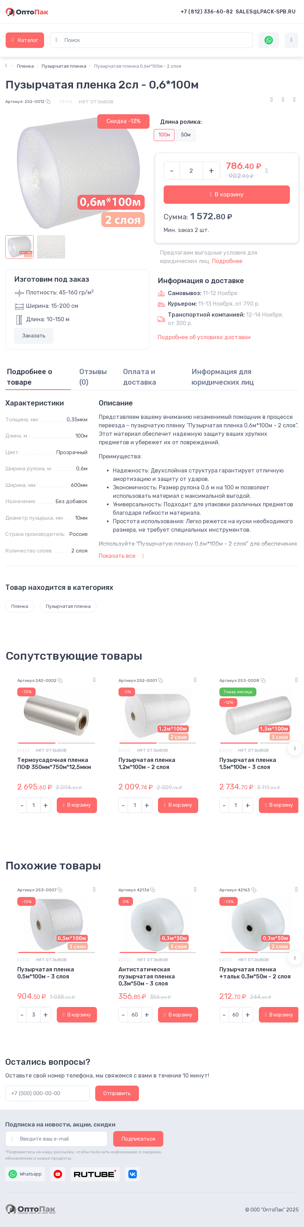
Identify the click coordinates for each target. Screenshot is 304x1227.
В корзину (227, 194)
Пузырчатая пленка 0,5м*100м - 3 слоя (45, 973)
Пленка (25, 66)
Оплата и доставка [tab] (139, 376)
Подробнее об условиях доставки (204, 337)
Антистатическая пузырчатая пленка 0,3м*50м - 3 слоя (146, 976)
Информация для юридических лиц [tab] (222, 376)
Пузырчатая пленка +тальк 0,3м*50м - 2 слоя (255, 973)
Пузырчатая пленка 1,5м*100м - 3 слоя (247, 763)
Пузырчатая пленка (64, 66)
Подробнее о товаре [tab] (29, 376)
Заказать (33, 335)
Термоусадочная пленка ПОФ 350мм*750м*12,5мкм (54, 763)
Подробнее (227, 261)
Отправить (117, 1093)
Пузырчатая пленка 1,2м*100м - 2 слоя (146, 763)
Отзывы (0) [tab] (93, 376)
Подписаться (138, 1139)
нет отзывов (96, 101)
